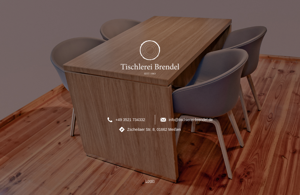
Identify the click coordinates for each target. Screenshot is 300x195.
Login (150, 181)
